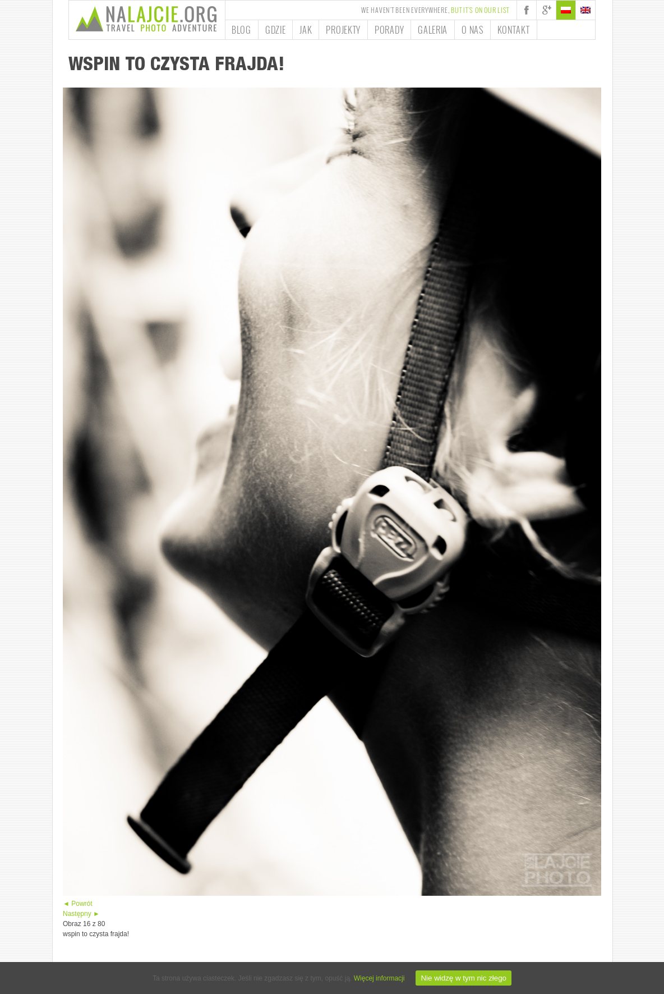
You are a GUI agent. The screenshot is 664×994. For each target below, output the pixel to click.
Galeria (433, 29)
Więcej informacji (379, 978)
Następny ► (81, 914)
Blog (241, 29)
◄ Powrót (78, 904)
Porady (389, 29)
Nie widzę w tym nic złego (463, 978)
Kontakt (513, 29)
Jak (305, 29)
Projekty (343, 29)
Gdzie (275, 29)
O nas (472, 29)
